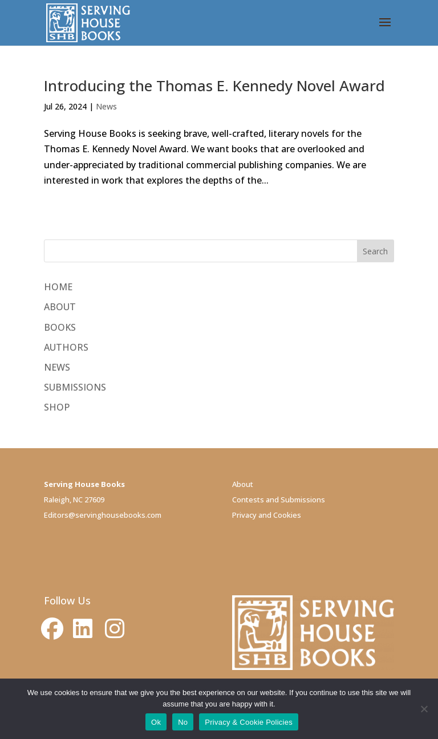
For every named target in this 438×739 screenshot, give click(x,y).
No (183, 722)
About (242, 484)
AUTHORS (66, 347)
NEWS (57, 367)
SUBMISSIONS (75, 387)
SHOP (57, 407)
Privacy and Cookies (266, 515)
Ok (156, 722)
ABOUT (60, 307)
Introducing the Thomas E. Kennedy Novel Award (214, 85)
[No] (423, 708)
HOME (58, 287)
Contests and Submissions (278, 499)
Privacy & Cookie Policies (249, 722)
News (106, 106)
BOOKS (60, 327)
